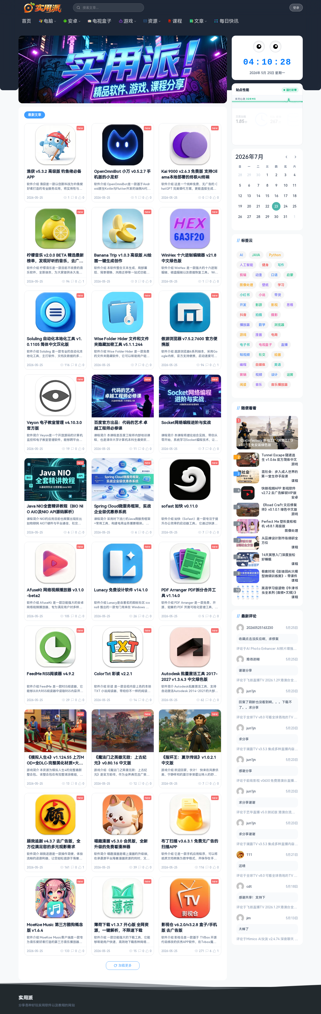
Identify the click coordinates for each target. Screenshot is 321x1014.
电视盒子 (99, 21)
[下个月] (295, 156)
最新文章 (34, 115)
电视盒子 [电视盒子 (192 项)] (265, 344)
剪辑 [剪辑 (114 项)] (243, 275)
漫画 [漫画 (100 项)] (258, 334)
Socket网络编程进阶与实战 (186, 422)
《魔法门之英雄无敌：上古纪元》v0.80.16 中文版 (120, 760)
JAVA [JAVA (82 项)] (256, 255)
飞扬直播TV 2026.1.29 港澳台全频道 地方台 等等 (282, 680)
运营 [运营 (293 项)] (290, 374)
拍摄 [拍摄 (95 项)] (258, 314)
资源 (150, 21)
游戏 (126, 21)
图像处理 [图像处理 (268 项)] (246, 285)
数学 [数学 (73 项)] (262, 324)
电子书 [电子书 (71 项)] (245, 344)
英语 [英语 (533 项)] (277, 364)
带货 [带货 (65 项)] (277, 294)
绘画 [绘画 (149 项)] (277, 354)
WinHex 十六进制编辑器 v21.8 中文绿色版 (188, 258)
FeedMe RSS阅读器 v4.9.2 (50, 673)
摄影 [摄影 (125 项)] (274, 314)
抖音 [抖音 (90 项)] (243, 314)
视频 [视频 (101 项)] (258, 374)
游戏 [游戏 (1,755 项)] (243, 334)
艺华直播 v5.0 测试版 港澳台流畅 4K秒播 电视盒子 (283, 812)
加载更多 (123, 965)
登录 (296, 7)
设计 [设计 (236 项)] (274, 374)
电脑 (46, 21)
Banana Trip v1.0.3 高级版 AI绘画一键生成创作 (122, 258)
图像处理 (291, 530)
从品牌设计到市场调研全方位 (280, 540)
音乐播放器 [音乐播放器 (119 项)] (279, 384)
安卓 (70, 21)
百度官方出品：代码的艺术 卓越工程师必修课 (120, 425)
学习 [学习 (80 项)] (281, 285)
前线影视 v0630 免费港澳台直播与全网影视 (278, 780)
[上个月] (286, 156)
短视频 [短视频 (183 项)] (245, 354)
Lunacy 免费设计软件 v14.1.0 (121, 590)
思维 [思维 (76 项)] (290, 304)
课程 (175, 21)
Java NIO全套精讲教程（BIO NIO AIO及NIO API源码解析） (55, 508)
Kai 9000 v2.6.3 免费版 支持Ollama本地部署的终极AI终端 (189, 174)
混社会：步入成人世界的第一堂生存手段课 (280, 473)
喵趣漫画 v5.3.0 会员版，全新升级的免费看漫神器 (121, 843)
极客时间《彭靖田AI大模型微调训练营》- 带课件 (280, 573)
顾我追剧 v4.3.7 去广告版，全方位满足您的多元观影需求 (53, 843)
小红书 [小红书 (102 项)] (245, 294)
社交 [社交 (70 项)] (262, 354)
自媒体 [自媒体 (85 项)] (260, 364)
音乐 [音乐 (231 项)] (258, 384)
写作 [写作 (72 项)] (281, 265)
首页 (26, 21)
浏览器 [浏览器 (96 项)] (279, 324)
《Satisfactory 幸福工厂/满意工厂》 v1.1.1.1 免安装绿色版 (266, 442)
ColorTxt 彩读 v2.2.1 (113, 673)
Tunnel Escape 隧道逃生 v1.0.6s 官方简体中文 (279, 457)
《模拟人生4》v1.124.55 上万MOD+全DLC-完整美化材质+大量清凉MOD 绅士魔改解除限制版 (55, 763)
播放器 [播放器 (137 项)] (245, 324)
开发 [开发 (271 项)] (243, 304)
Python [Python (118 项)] (275, 255)
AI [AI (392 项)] (241, 255)
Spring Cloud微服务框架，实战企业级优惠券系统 (122, 508)
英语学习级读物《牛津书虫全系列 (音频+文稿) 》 (280, 590)
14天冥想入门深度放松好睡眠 (278, 556)
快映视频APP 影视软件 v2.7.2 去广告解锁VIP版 (279, 490)
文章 (197, 21)
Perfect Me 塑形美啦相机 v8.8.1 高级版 (279, 523)
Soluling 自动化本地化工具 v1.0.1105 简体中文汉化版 (54, 341)
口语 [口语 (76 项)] (274, 275)
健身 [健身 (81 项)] (265, 265)
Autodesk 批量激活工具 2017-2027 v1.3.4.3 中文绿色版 (189, 676)
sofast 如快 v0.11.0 (179, 506)
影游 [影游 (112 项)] (258, 304)
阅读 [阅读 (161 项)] (243, 384)
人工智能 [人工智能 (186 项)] (246, 265)
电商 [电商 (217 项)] (274, 334)
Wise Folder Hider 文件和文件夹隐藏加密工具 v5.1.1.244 (121, 341)
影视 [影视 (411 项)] (274, 304)
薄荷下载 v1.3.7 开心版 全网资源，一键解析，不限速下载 (121, 927)
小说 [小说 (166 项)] (262, 294)
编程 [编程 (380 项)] (243, 364)
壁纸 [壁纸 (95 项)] (265, 285)
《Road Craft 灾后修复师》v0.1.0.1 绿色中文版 (279, 507)
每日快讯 (226, 21)
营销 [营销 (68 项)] (243, 374)
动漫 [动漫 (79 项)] (258, 275)
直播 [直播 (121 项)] (284, 344)
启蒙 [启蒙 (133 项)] (290, 275)
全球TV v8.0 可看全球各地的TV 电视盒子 (276, 717)
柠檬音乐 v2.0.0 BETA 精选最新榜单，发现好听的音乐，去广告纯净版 (55, 260)
